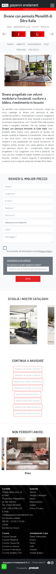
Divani (33, 539)
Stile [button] (46, 44)
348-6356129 (14, 508)
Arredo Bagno (36, 552)
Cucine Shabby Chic (12, 552)
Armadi (33, 549)
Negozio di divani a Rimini (28, 368)
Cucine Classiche (10, 543)
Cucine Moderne (10, 539)
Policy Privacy (37, 508)
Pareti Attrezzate (38, 536)
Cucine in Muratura (11, 549)
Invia (28, 279)
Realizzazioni (36, 501)
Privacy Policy (45, 251)
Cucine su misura (10, 546)
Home (9, 27)
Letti (32, 546)
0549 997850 (13, 505)
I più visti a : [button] (34, 50)
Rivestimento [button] (34, 44)
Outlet (33, 505)
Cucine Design (9, 536)
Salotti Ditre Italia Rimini (28, 394)
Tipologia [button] (21, 50)
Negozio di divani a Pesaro (28, 375)
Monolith (45, 27)
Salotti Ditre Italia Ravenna (28, 407)
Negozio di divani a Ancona (27, 388)
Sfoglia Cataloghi (38, 495)
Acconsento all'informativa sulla (29, 251)
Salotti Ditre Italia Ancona (27, 413)
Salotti (35, 27)
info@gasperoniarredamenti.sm (17, 514)
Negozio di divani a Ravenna (28, 381)
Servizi (33, 492)
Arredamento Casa (21, 27)
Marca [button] (10, 44)
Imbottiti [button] (21, 44)
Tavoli (33, 543)
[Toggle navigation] (52, 5)
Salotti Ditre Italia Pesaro (28, 400)
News (32, 498)
